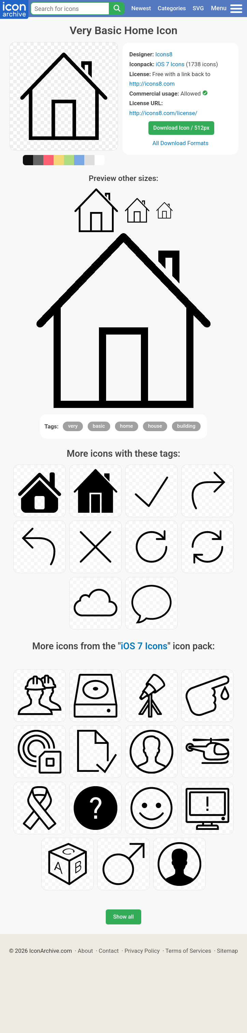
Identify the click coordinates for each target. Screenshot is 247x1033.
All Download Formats (180, 143)
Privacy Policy (142, 950)
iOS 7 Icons (170, 64)
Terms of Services (188, 950)
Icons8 (163, 54)
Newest (141, 8)
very (72, 426)
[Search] (117, 8)
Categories (172, 8)
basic (99, 426)
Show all (123, 917)
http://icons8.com (152, 83)
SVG (198, 8)
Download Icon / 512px (181, 128)
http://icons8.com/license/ (163, 113)
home (126, 426)
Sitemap (227, 950)
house (155, 426)
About (85, 950)
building (186, 426)
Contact (109, 950)
